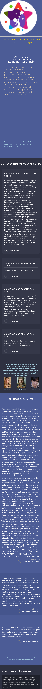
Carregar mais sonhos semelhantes (21, 659)
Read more (11, 250)
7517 (30, 43)
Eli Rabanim (21, 383)
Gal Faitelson (7, 383)
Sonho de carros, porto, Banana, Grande (21, 59)
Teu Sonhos (7, 43)
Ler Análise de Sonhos (31, 562)
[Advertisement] (21, 118)
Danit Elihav (35, 383)
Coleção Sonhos (20, 43)
